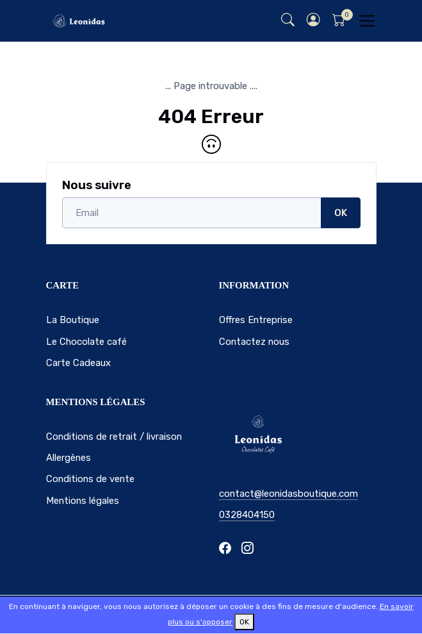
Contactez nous (254, 341)
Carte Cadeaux (78, 363)
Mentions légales (82, 500)
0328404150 (247, 515)
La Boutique (72, 320)
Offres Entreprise (256, 320)
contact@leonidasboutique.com (288, 493)
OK (340, 213)
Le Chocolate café (86, 341)
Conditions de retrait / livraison (114, 436)
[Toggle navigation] (366, 21)
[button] (314, 20)
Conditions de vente (90, 479)
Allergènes (68, 457)
